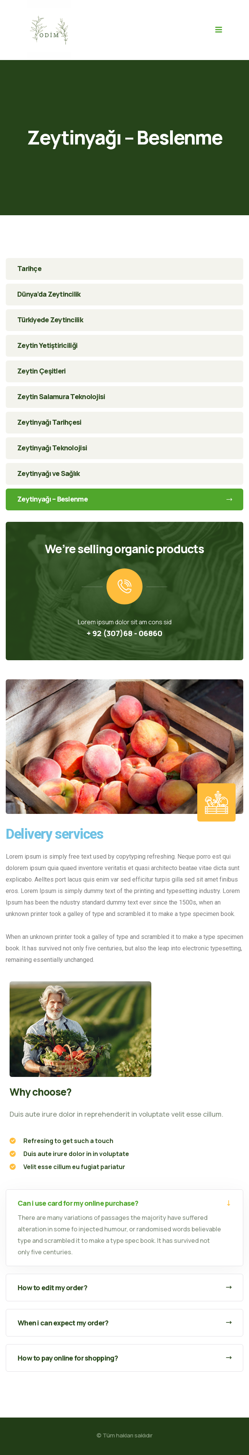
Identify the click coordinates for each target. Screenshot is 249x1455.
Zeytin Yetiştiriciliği (47, 345)
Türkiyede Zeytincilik (50, 319)
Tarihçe (29, 268)
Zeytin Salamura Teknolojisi (61, 396)
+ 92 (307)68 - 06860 (124, 633)
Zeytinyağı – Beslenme (124, 498)
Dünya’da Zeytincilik (49, 294)
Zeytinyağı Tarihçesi (49, 422)
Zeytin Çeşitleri (41, 370)
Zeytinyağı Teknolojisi (52, 447)
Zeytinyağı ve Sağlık (48, 473)
